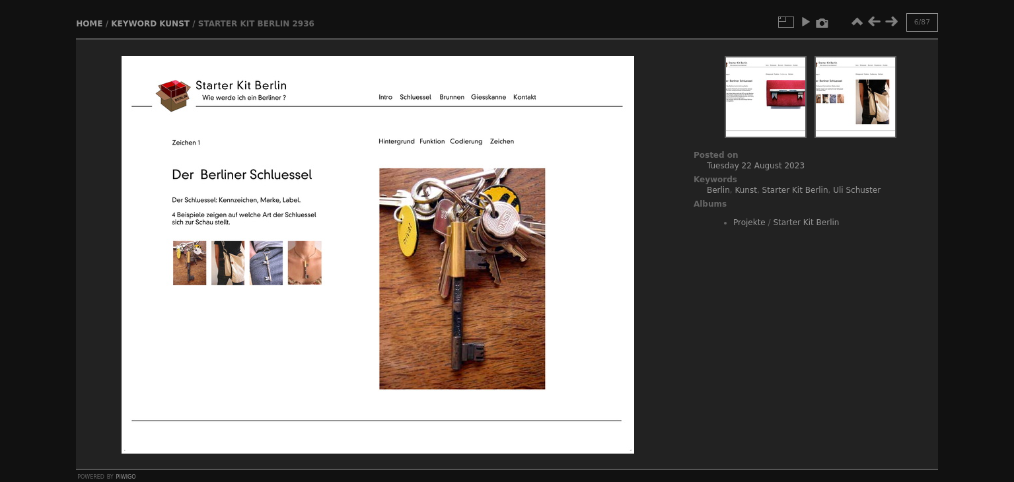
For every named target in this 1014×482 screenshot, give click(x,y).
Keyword (134, 23)
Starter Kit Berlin (795, 190)
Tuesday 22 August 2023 (756, 165)
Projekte (749, 222)
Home (89, 23)
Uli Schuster (857, 190)
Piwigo (126, 476)
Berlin (718, 190)
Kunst (174, 23)
